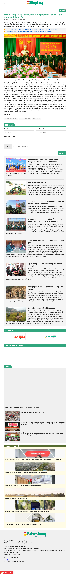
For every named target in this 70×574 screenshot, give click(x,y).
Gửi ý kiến (62, 153)
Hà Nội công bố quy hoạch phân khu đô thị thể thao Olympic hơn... (26, 472)
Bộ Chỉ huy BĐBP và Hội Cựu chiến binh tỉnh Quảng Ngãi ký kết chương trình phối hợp (31, 29)
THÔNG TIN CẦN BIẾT (12, 446)
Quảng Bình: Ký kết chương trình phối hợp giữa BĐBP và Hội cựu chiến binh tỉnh (29, 31)
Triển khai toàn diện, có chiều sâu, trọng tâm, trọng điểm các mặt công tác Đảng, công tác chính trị (43, 434)
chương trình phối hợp (11, 118)
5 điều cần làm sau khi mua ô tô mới (16, 498)
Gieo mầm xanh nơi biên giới (39, 182)
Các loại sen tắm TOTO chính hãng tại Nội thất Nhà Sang (23, 485)
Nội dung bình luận (9, 136)
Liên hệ (6, 560)
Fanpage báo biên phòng (14, 345)
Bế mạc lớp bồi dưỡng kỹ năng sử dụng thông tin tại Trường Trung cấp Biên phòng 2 (46, 220)
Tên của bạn (7, 129)
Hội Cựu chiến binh (25, 118)
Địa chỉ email (40, 129)
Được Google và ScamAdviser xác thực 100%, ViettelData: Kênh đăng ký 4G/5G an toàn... (33, 460)
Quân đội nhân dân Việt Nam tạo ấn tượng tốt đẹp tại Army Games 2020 (46, 202)
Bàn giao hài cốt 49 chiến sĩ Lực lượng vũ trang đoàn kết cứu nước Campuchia (44, 160)
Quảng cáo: (11, 558)
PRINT (62, 10)
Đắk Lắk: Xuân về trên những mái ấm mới (22, 408)
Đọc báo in (9, 330)
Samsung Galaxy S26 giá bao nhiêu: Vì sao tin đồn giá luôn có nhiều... (27, 511)
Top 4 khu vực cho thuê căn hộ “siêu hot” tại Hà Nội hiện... (24, 524)
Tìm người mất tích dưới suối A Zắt (32, 412)
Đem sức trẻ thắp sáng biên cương (41, 308)
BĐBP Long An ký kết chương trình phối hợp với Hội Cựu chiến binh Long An (33, 15)
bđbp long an (36, 118)
